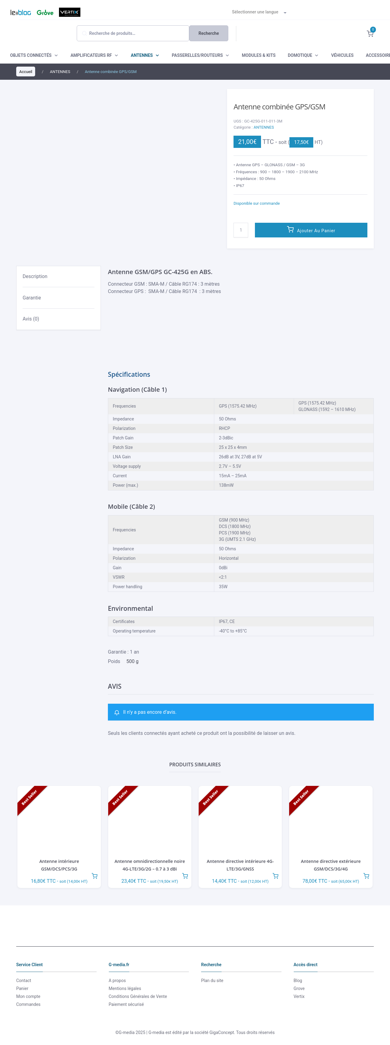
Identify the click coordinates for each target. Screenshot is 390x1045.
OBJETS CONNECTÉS (31, 55)
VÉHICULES (342, 55)
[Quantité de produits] (241, 230)
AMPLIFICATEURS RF (91, 55)
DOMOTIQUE (300, 55)
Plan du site (212, 980)
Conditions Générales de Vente (138, 996)
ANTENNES (142, 55)
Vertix (69, 12)
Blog (17, 12)
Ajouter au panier (316, 230)
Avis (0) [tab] (31, 319)
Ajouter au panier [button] (94, 875)
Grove (44, 12)
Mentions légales (125, 988)
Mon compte (28, 996)
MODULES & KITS (258, 55)
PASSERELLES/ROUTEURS (197, 55)
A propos (117, 980)
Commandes (28, 1004)
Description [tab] (35, 276)
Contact (23, 980)
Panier (22, 988)
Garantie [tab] (32, 298)
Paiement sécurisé (126, 1004)
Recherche (209, 33)
